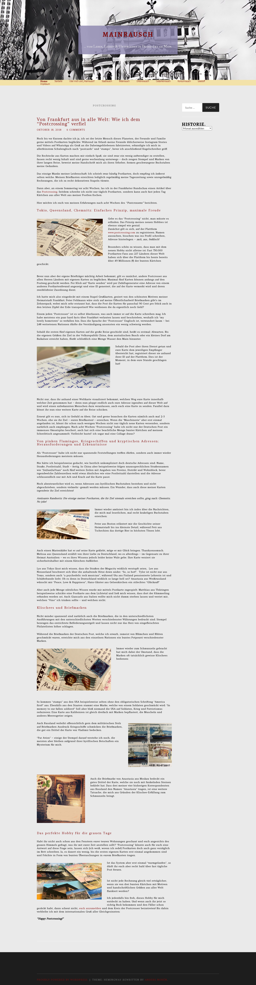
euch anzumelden (89, 908)
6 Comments (76, 129)
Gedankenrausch (163, 81)
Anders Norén (156, 979)
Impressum (45, 84)
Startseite (58, 81)
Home (43, 81)
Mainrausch (128, 34)
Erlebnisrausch (143, 81)
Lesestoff (201, 81)
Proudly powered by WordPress (62, 979)
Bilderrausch (124, 81)
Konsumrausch (184, 81)
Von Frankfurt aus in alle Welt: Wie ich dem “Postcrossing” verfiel (88, 122)
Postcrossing (49, 191)
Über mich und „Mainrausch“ (82, 81)
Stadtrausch (107, 81)
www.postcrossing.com (121, 232)
